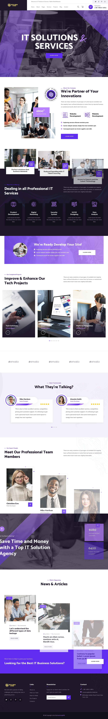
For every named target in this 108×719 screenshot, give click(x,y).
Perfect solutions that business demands (20, 197)
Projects (55, 7)
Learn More (54, 59)
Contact (66, 7)
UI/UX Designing (74, 213)
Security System (54, 213)
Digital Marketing (34, 213)
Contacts (32, 701)
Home (32, 7)
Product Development (13, 213)
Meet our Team (34, 693)
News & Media (34, 695)
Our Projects (33, 698)
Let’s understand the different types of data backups (20, 675)
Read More (14, 682)
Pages (43, 7)
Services (49, 7)
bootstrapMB (61, 715)
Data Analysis (94, 213)
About (38, 7)
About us (32, 690)
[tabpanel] (18, 313)
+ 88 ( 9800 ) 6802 (100, 8)
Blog (61, 7)
